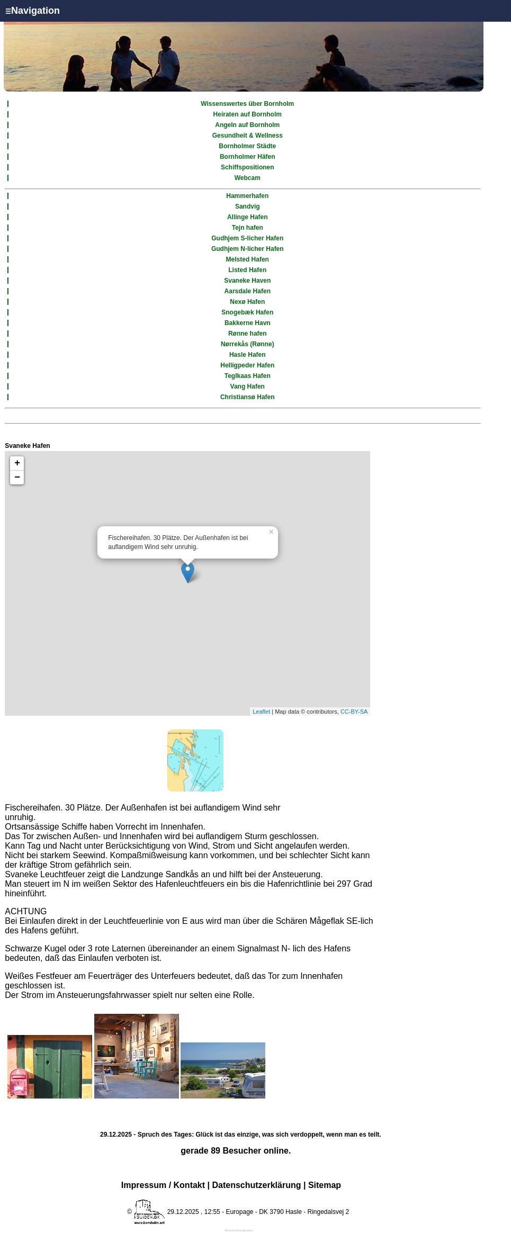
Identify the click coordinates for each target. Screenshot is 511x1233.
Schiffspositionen (247, 167)
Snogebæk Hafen (247, 312)
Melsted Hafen (247, 259)
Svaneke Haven (247, 280)
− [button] (17, 477)
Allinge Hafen (247, 217)
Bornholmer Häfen (247, 157)
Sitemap (324, 1185)
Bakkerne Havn (248, 323)
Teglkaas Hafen (248, 376)
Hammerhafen (247, 196)
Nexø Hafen (247, 302)
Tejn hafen (247, 227)
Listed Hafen (247, 270)
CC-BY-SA (354, 711)
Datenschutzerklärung (256, 1185)
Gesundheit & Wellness (247, 135)
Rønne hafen (247, 333)
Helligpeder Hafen (247, 365)
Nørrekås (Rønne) (247, 344)
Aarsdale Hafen (248, 291)
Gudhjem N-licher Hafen (247, 249)
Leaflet (261, 711)
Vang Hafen (247, 386)
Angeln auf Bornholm (247, 125)
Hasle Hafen (247, 355)
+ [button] (17, 463)
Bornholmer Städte (247, 146)
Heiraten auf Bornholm (247, 114)
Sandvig (247, 206)
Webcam (248, 178)
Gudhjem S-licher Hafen (247, 238)
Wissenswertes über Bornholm (247, 104)
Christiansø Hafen (247, 397)
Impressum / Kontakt (163, 1185)
